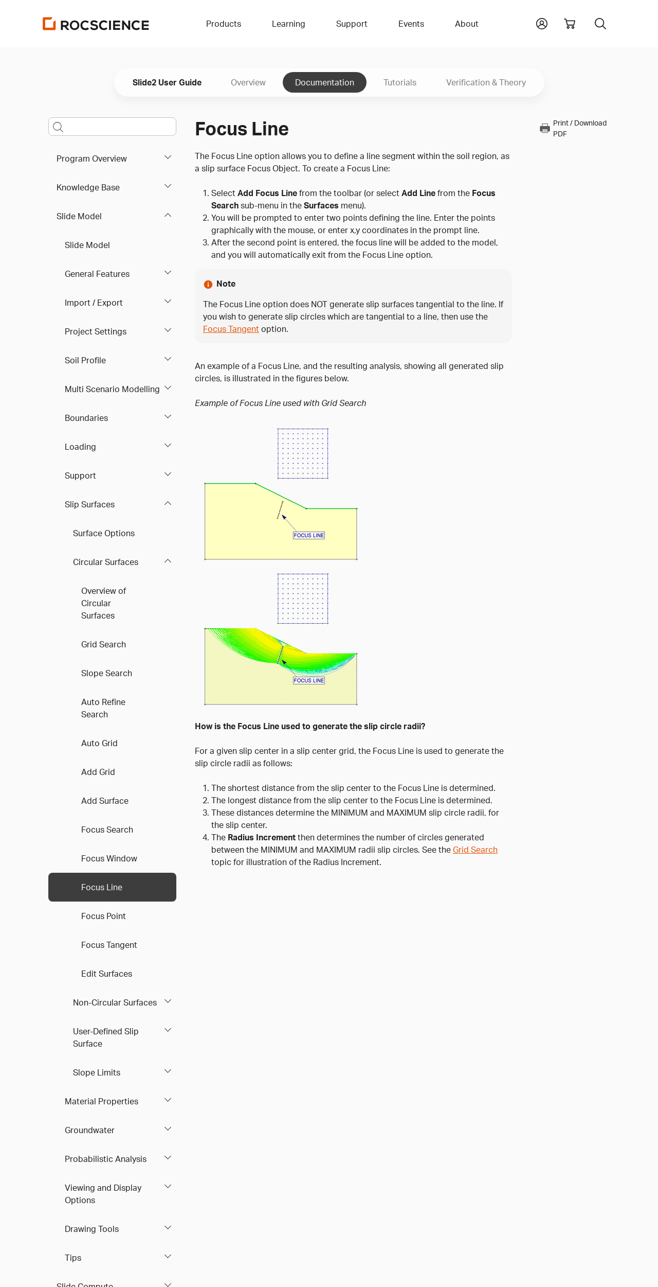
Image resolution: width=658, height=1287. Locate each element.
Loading (80, 447)
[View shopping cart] (569, 23)
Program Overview (92, 158)
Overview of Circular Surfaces (103, 603)
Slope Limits (96, 1072)
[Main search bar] (112, 126)
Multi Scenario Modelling (112, 389)
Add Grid (98, 772)
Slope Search (106, 673)
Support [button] (352, 24)
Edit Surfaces (106, 973)
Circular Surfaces (105, 562)
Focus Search (107, 829)
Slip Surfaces (90, 504)
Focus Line (101, 887)
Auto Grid (99, 743)
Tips (73, 1258)
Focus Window (109, 858)
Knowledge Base (88, 187)
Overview (248, 82)
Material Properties (101, 1101)
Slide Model (79, 216)
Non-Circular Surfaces (115, 1002)
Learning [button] (288, 24)
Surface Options (104, 533)
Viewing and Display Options (103, 1194)
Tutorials (399, 82)
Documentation (324, 82)
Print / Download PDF (573, 128)
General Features (97, 274)
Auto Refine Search (103, 708)
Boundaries (86, 418)
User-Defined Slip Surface (106, 1037)
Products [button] (223, 24)
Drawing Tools (92, 1229)
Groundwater (90, 1130)
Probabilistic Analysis (106, 1159)
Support (80, 475)
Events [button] (411, 24)
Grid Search (103, 644)
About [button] (467, 24)
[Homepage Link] (96, 23)
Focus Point (103, 916)
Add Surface (105, 801)
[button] (541, 22)
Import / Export (94, 302)
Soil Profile (85, 360)
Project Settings (95, 331)
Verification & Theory (486, 82)
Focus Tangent (109, 945)
